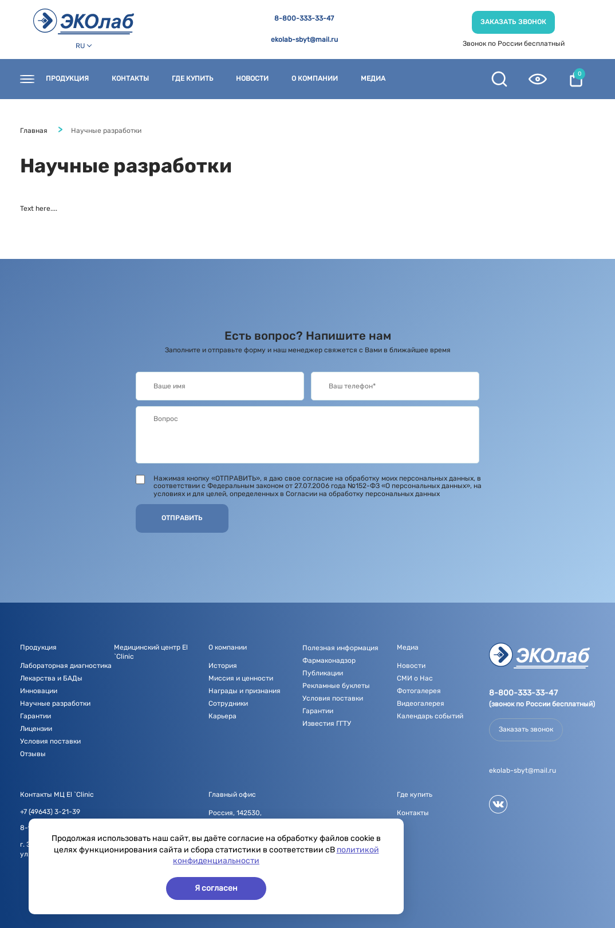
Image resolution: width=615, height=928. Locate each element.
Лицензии (36, 729)
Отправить (182, 518)
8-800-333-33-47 (304, 18)
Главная (34, 131)
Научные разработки (55, 703)
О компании (314, 78)
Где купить (192, 78)
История (222, 666)
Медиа (373, 78)
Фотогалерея (419, 691)
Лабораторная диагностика (66, 666)
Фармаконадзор (329, 660)
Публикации (322, 673)
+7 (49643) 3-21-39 (50, 812)
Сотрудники (228, 703)
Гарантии (35, 716)
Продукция (67, 78)
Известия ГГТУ (326, 723)
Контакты (130, 78)
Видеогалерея (420, 703)
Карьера (222, 716)
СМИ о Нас (415, 678)
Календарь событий (430, 716)
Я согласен (216, 888)
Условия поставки (50, 741)
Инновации (38, 691)
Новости (252, 78)
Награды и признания (244, 691)
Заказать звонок (513, 22)
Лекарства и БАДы (51, 678)
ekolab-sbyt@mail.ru (304, 40)
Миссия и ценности (240, 678)
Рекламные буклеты (336, 686)
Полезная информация (340, 648)
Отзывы (33, 754)
